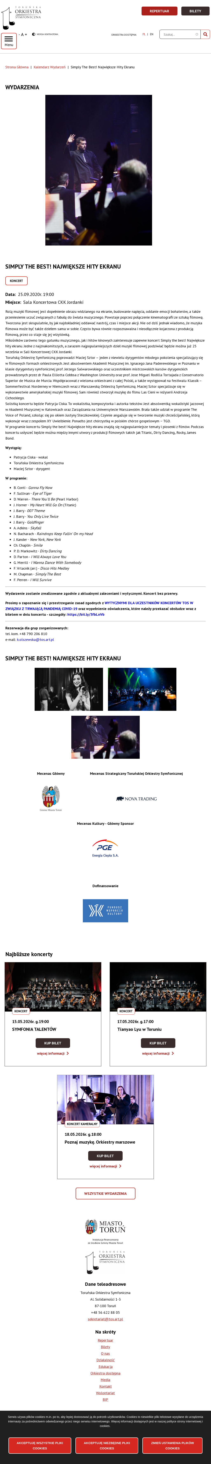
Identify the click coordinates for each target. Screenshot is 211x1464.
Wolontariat (105, 1393)
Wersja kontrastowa (45, 34)
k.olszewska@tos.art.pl (35, 639)
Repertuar (164, 12)
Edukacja (105, 1366)
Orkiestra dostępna (123, 34)
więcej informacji (53, 1053)
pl (144, 34)
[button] (105, 170)
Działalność (105, 1360)
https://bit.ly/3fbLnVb (85, 614)
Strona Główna (16, 67)
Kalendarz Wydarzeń (50, 67)
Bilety (200, 12)
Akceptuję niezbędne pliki (107, 1445)
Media (105, 1379)
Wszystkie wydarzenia (106, 1195)
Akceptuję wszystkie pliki (40, 1445)
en (151, 34)
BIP (105, 1399)
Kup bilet (57, 1044)
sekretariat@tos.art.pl (105, 1319)
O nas (105, 1353)
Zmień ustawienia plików (172, 1445)
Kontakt (105, 1386)
